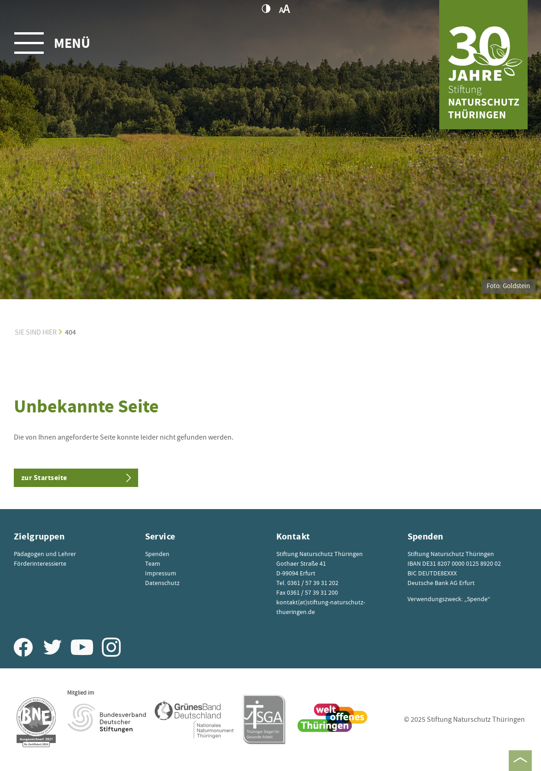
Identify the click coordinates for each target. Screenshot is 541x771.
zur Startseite (44, 477)
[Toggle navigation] (56, 43)
